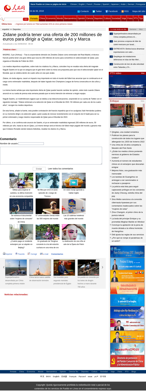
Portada (34, 18)
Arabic (123, 4)
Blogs (134, 372)
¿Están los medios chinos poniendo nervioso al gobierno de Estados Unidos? (127, 154)
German (131, 4)
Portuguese (140, 4)
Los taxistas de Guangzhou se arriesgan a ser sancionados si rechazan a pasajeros (125, 180)
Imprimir (7, 254)
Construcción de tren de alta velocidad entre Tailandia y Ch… (129, 65)
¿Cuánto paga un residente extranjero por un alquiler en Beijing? (21, 244)
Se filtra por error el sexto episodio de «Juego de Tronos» (48, 193)
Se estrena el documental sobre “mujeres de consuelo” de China (21, 218)
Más (143, 73)
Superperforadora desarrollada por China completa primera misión (15, 280)
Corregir (32, 254)
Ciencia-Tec (73, 372)
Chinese (73, 4)
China (42, 18)
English (82, 4)
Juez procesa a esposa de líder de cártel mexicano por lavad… (127, 43)
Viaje (124, 18)
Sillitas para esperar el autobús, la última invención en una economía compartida (21, 193)
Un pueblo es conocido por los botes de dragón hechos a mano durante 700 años (88, 282)
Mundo (60, 18)
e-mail (44, 254)
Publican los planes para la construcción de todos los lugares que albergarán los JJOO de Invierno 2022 (128, 138)
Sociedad (116, 18)
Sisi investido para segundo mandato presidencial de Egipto (62, 280)
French (89, 4)
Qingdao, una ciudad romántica (125, 132)
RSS (125, 11)
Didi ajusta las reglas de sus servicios (128, 234)
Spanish (105, 4)
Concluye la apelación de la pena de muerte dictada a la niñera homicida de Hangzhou (127, 228)
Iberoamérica (70, 18)
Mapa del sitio (138, 11)
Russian (97, 4)
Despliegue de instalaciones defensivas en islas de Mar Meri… (127, 58)
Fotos (130, 18)
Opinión (81, 18)
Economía (51, 18)
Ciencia (89, 18)
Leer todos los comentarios (60, 168)
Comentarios (57, 254)
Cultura (107, 18)
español (5, 29)
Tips (141, 18)
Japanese (115, 4)
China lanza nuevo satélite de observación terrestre (39, 279)
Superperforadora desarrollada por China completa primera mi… (127, 35)
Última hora (6, 24)
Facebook (111, 11)
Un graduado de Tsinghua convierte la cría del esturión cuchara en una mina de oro (47, 244)
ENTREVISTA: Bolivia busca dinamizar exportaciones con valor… (129, 50)
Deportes (98, 18)
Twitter (97, 11)
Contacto (83, 11)
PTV (136, 18)
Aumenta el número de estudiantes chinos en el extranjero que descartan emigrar (128, 164)
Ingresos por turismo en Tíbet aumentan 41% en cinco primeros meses (44, 24)
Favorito (20, 254)
